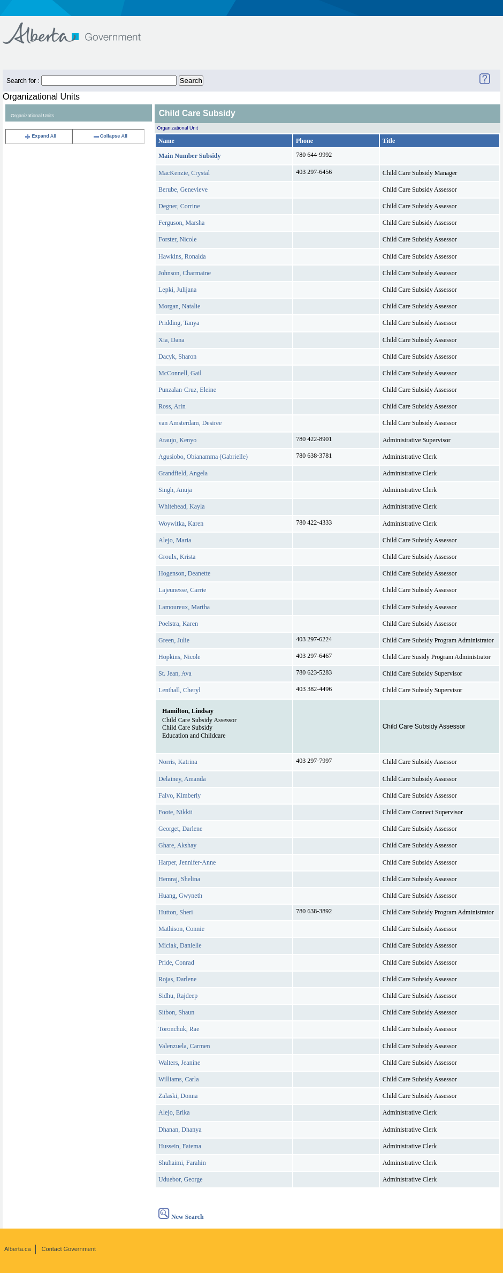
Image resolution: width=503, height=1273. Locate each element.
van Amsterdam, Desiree (190, 423)
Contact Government (69, 1249)
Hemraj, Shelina (179, 879)
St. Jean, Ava (175, 673)
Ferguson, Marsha (181, 222)
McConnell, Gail (180, 373)
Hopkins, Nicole (179, 657)
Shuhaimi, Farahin (182, 1162)
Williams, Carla (178, 1079)
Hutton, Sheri (175, 912)
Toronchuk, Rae (178, 1029)
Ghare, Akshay (177, 845)
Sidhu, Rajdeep (177, 995)
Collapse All (110, 136)
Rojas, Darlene (177, 979)
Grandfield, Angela (183, 473)
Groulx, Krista (176, 556)
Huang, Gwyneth (180, 895)
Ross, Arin (172, 406)
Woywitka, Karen (180, 523)
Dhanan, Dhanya (180, 1129)
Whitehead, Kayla (181, 506)
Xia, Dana (171, 340)
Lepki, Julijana (177, 289)
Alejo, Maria (174, 540)
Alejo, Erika (174, 1112)
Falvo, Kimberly (179, 795)
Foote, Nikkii (175, 812)
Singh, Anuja (175, 490)
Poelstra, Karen (178, 623)
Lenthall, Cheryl (179, 690)
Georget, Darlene (180, 828)
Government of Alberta (80, 28)
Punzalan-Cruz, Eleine (187, 389)
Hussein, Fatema (179, 1146)
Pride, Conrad (176, 962)
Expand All (40, 136)
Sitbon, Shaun (176, 1012)
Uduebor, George (180, 1179)
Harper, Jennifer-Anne (187, 862)
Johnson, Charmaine (184, 273)
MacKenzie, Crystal (184, 173)
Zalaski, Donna (177, 1096)
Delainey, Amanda (182, 779)
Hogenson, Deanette (184, 573)
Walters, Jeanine (179, 1062)
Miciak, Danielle (180, 945)
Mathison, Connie (181, 929)
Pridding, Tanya (178, 323)
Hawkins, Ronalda (182, 256)
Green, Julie (173, 640)
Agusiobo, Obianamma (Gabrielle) (203, 456)
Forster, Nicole (177, 239)
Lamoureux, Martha (184, 607)
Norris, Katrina (177, 762)
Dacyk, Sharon (177, 356)
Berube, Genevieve (183, 189)
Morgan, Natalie (179, 306)
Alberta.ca (17, 1249)
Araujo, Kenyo (177, 440)
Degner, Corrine (179, 206)
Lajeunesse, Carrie (182, 590)
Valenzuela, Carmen (184, 1046)
